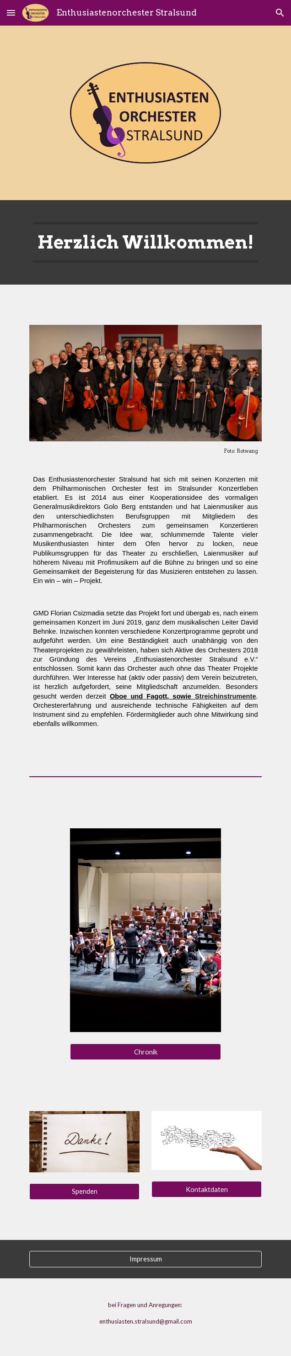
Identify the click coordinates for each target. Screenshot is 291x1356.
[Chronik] (145, 1051)
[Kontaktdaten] (206, 1189)
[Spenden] (84, 1191)
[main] (145, 242)
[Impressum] (145, 1259)
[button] (11, 12)
